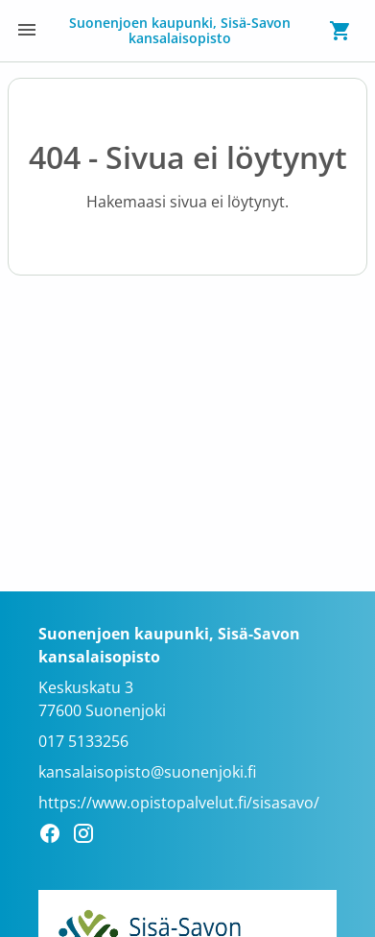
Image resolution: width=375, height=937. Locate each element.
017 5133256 (83, 741)
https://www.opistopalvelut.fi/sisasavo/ (178, 802)
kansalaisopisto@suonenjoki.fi (147, 771)
